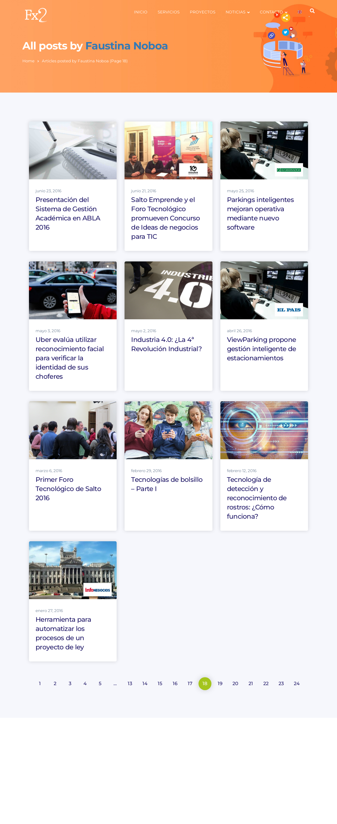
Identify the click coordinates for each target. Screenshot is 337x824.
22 (266, 683)
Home (28, 60)
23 (281, 683)
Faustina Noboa (126, 45)
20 (235, 683)
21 (251, 683)
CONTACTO (271, 11)
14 (144, 683)
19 (220, 683)
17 (190, 683)
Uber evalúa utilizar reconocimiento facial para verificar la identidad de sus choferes (70, 358)
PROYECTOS (202, 11)
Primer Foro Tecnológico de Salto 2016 (68, 489)
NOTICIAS (235, 11)
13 (130, 683)
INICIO (140, 11)
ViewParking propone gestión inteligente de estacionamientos (261, 349)
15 (160, 683)
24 (297, 683)
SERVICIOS (169, 11)
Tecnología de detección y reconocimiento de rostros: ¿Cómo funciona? (257, 498)
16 (175, 683)
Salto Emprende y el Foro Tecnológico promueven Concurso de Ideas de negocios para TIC (165, 218)
